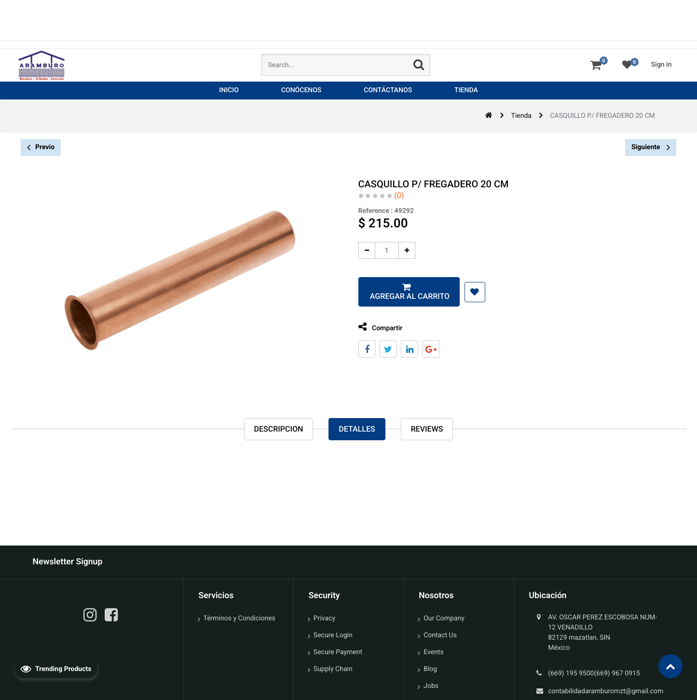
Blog (430, 669)
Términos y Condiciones (239, 618)
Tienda (521, 116)
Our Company (444, 618)
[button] (471, 292)
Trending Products (56, 668)
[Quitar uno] (363, 250)
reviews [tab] (427, 429)
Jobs (431, 686)
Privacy (324, 618)
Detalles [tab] (357, 429)
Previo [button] (41, 147)
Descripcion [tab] (278, 429)
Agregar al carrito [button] (405, 296)
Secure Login (333, 635)
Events (433, 652)
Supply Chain (333, 669)
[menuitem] (228, 90)
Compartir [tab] (377, 327)
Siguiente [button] (650, 147)
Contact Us (440, 635)
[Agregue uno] (403, 250)
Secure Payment (338, 652)
